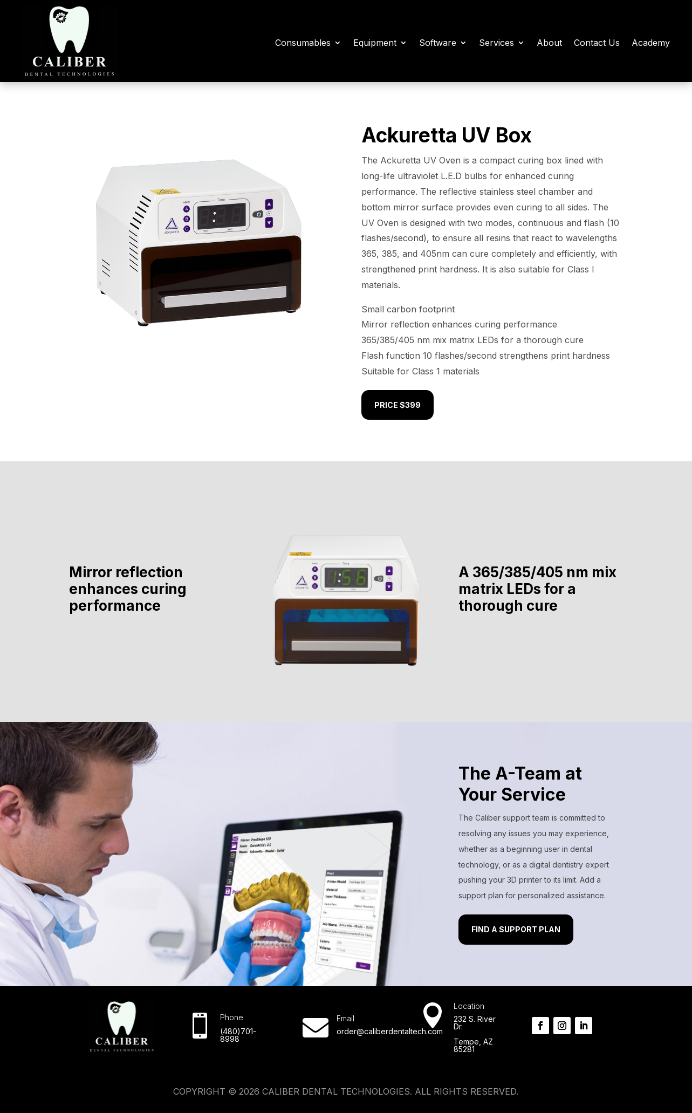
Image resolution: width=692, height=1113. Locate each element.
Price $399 (397, 404)
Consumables (303, 42)
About (549, 42)
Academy (651, 42)
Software (437, 42)
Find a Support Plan (515, 929)
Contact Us (597, 42)
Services (496, 42)
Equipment (374, 42)
